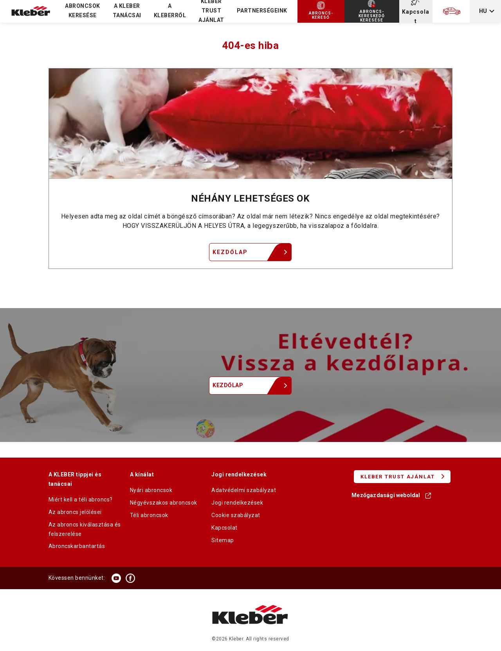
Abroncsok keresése (82, 10)
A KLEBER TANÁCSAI (127, 10)
